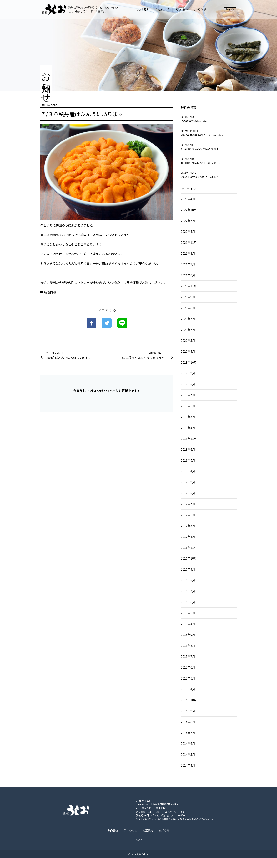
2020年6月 (188, 329)
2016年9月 (188, 569)
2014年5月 (188, 754)
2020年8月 (188, 308)
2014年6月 (188, 743)
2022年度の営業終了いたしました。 (202, 135)
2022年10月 (189, 209)
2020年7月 (188, 318)
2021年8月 (188, 253)
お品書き (144, 10)
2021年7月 (188, 264)
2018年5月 (188, 460)
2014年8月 (188, 721)
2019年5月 (188, 416)
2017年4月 (188, 536)
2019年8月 (188, 384)
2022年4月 (188, 231)
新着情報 (50, 292)
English (230, 10)
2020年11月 (189, 286)
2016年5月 (188, 612)
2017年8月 (188, 493)
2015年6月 (188, 667)
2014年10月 (189, 700)
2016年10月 (189, 558)
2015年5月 (188, 678)
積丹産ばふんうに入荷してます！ (69, 357)
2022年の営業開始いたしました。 (201, 177)
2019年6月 (188, 405)
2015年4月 (188, 689)
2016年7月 (188, 591)
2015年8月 (188, 645)
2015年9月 (188, 634)
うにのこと (164, 10)
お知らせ (202, 10)
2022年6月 (188, 220)
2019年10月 (189, 362)
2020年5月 (188, 340)
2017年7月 (188, 503)
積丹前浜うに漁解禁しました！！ (201, 163)
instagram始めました (194, 121)
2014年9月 (188, 711)
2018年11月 (189, 438)
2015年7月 (188, 656)
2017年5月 (188, 525)
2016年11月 (189, 547)
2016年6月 (188, 602)
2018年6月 (188, 449)
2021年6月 (188, 275)
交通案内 (184, 10)
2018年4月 (188, 471)
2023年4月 (188, 199)
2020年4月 (188, 351)
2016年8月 (188, 580)
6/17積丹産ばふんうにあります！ (201, 149)
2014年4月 (188, 765)
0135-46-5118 (125, 800)
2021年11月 (189, 242)
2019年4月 (188, 427)
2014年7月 (188, 732)
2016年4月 (188, 623)
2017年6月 (188, 514)
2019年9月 (188, 373)
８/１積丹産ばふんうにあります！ (143, 357)
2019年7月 (188, 395)
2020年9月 (188, 297)
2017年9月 (188, 482)
